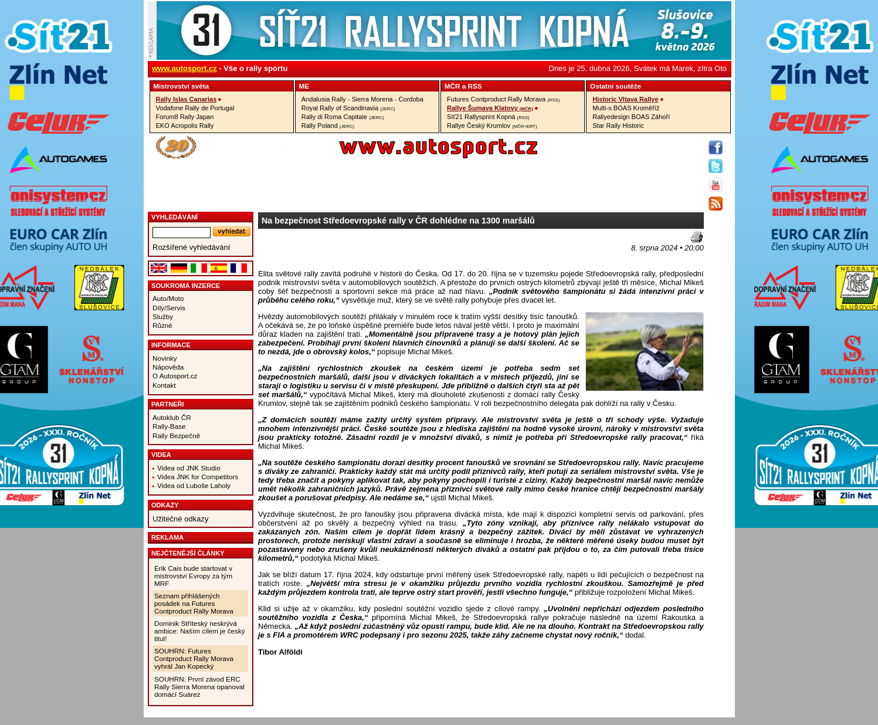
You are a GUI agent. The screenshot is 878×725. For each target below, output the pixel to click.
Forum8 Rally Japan (185, 116)
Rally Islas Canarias (186, 99)
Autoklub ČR (171, 417)
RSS (474, 86)
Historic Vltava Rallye (625, 99)
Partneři (167, 404)
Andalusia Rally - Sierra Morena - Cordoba (362, 99)
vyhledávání (174, 217)
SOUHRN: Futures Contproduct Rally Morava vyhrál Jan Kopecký (193, 658)
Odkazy (165, 505)
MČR (452, 86)
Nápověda (168, 367)
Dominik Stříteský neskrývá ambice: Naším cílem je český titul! (199, 630)
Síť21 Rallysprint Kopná (488, 116)
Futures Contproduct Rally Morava (503, 99)
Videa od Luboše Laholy (193, 485)
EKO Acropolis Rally (185, 125)
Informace (171, 344)
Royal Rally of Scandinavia (348, 107)
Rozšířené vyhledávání (191, 247)
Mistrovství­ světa (181, 86)
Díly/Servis (168, 307)
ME (304, 86)
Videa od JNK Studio (189, 468)
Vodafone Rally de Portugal (195, 107)
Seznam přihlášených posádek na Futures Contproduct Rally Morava (193, 603)
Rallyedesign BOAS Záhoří (631, 116)
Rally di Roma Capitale (342, 116)
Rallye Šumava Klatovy (490, 107)
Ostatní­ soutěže (615, 86)
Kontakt (164, 385)
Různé (162, 325)
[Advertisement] (326, 249)
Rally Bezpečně (176, 435)
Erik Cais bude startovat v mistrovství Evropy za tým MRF (193, 575)
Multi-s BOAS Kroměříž (625, 107)
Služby (162, 316)
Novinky (164, 358)
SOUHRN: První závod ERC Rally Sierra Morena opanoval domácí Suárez (199, 686)
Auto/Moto (168, 298)
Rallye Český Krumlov (492, 125)
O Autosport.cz (175, 376)
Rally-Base (169, 426)
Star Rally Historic (618, 125)
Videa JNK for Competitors (197, 476)
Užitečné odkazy (180, 518)
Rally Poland (327, 125)
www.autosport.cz (184, 68)
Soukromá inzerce (185, 285)
